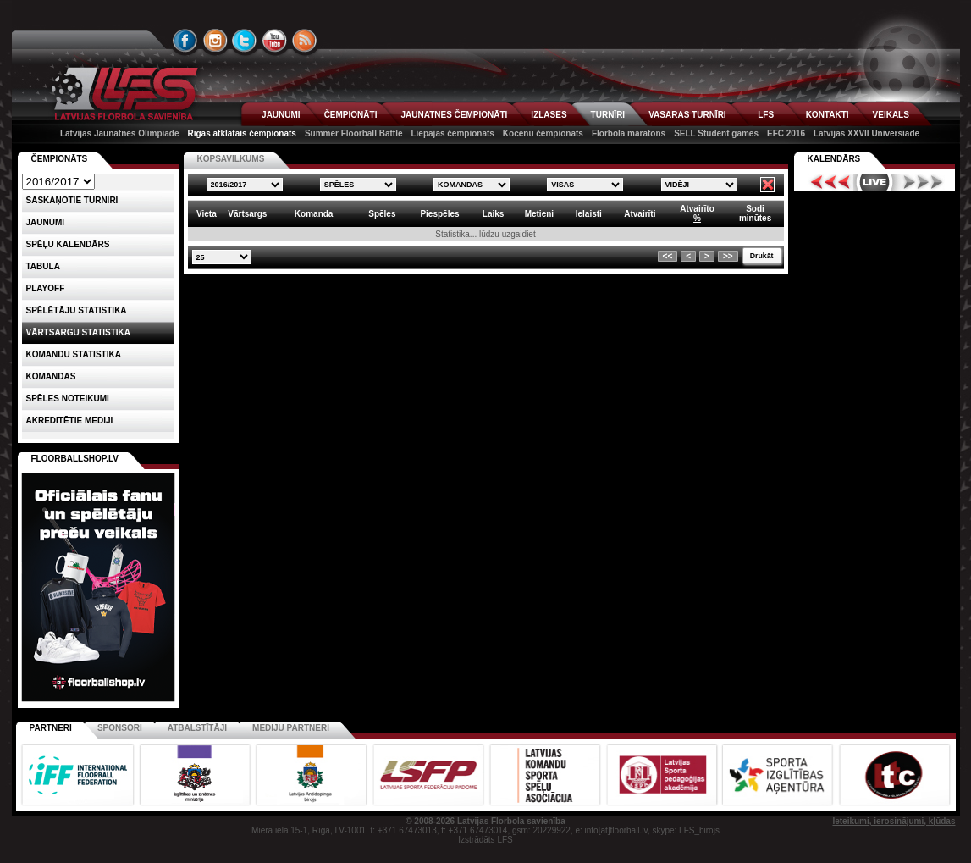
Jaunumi (45, 222)
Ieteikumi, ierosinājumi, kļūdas (893, 821)
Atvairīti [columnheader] (639, 214)
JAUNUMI (281, 114)
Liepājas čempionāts (452, 133)
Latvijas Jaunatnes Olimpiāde (119, 133)
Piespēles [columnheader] (439, 214)
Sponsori (119, 728)
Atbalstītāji (197, 728)
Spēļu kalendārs (68, 244)
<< (668, 256)
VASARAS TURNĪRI (686, 114)
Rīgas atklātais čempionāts (242, 133)
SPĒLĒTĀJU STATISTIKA (76, 310)
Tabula (43, 266)
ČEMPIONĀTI (351, 114)
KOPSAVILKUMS (231, 158)
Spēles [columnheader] (381, 214)
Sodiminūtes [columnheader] (755, 213)
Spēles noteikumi (67, 398)
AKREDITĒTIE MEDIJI (69, 420)
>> (728, 256)
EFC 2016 (786, 133)
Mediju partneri (290, 728)
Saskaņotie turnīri (72, 200)
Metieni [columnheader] (539, 214)
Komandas (51, 376)
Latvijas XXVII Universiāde (866, 133)
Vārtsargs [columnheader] (247, 214)
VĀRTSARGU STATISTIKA (78, 332)
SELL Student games (716, 133)
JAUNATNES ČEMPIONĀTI (453, 114)
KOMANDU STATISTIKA (73, 354)
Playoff (45, 288)
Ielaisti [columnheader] (589, 214)
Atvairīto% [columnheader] (697, 213)
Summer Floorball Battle (354, 133)
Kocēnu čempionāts (543, 133)
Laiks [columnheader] (494, 214)
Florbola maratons (628, 133)
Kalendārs (834, 158)
